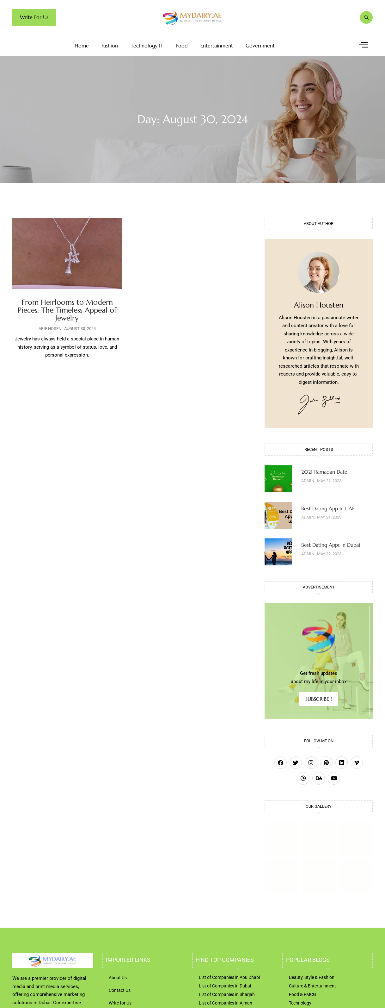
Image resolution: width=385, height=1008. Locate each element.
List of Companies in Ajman (225, 1002)
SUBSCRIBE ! (318, 699)
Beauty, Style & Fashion (311, 977)
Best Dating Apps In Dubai (330, 545)
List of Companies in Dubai (225, 985)
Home (82, 46)
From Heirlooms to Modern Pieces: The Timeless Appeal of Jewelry (67, 310)
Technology (300, 1002)
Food (182, 46)
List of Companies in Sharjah (227, 994)
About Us (118, 977)
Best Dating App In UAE (328, 508)
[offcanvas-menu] (363, 45)
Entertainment (216, 46)
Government (260, 46)
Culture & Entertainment (312, 985)
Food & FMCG (302, 994)
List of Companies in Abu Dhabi (229, 977)
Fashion (109, 46)
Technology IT (147, 46)
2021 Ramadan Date (324, 472)
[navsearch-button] (366, 17)
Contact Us (120, 990)
